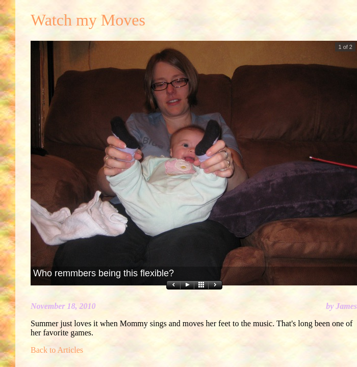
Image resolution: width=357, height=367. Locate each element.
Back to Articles (57, 350)
